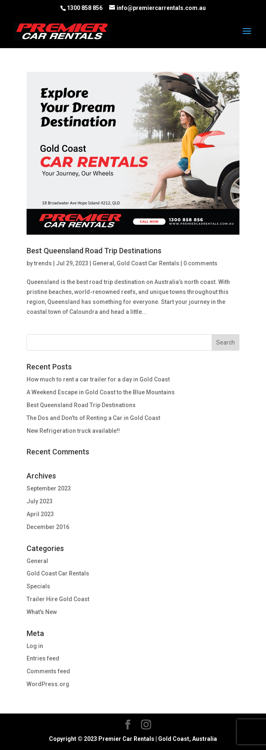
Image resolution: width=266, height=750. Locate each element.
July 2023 (40, 501)
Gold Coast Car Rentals (148, 263)
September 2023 (49, 488)
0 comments (200, 263)
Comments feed (48, 671)
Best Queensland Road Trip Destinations (94, 250)
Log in (35, 646)
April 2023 (40, 514)
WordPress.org (48, 684)
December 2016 (48, 527)
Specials (38, 586)
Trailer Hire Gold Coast (58, 599)
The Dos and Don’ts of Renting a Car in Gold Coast (93, 418)
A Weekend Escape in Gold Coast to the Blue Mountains (101, 392)
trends (43, 263)
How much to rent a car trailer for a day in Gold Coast (98, 379)
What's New (42, 612)
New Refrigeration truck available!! (73, 430)
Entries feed (43, 658)
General (103, 263)
